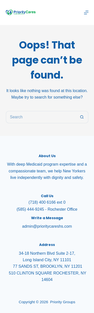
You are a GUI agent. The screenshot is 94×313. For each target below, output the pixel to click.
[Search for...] (41, 117)
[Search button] (82, 117)
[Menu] (86, 12)
